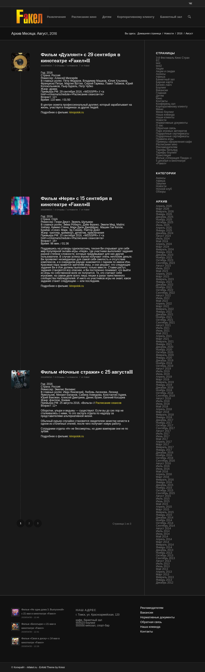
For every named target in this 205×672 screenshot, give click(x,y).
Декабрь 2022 (164, 284)
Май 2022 (162, 300)
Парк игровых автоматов (171, 131)
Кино (159, 98)
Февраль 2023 (165, 279)
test (158, 63)
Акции (160, 68)
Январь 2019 (164, 384)
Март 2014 (162, 542)
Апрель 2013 (164, 571)
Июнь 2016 (163, 468)
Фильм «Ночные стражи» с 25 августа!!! (87, 372)
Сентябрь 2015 (165, 493)
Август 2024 (163, 235)
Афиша (160, 76)
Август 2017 (163, 430)
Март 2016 (162, 477)
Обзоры (161, 191)
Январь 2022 (164, 311)
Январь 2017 (164, 449)
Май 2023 (162, 271)
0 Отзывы (60, 65)
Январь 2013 (164, 579)
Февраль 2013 (165, 577)
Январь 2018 (164, 417)
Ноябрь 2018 (164, 390)
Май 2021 (162, 333)
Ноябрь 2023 (164, 257)
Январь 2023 (164, 282)
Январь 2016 (164, 482)
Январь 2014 (164, 547)
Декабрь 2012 (164, 582)
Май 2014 (162, 536)
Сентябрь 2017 (165, 428)
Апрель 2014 (164, 539)
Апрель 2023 (164, 273)
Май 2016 (162, 471)
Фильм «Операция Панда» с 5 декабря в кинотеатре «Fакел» (173, 160)
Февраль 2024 (165, 249)
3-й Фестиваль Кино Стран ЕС (172, 59)
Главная (161, 93)
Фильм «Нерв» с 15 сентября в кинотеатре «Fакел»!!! (76, 201)
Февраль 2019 (165, 382)
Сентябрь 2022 (165, 292)
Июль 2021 (163, 328)
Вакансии (162, 90)
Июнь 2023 (163, 268)
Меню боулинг (165, 112)
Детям (160, 95)
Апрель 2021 (164, 336)
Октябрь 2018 (164, 393)
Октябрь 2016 (164, 458)
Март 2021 (162, 338)
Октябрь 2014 (164, 523)
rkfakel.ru (32, 667)
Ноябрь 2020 (164, 349)
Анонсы (161, 74)
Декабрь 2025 (164, 217)
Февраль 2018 (165, 414)
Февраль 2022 (165, 309)
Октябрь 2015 (164, 490)
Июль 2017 (163, 433)
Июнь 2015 (163, 501)
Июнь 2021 (163, 330)
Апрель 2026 (164, 206)
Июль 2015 (163, 498)
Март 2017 (162, 444)
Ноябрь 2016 (164, 455)
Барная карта (164, 82)
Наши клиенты (165, 117)
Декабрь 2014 (164, 517)
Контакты (162, 101)
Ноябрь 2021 (164, 317)
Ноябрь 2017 (164, 422)
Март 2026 (162, 208)
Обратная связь (166, 128)
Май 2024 (162, 241)
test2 (159, 65)
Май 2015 (162, 504)
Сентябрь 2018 (165, 395)
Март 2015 (162, 509)
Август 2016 (163, 463)
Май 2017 (162, 439)
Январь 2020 (164, 357)
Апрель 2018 (164, 409)
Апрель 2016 (164, 474)
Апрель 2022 (164, 303)
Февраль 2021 (165, 341)
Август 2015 (163, 496)
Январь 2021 (164, 344)
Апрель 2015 (164, 506)
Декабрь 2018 (164, 387)
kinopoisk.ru (76, 112)
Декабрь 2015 (164, 485)
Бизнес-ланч (164, 84)
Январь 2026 (164, 214)
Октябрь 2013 (164, 555)
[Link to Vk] (190, 3)
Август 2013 (163, 561)
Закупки (161, 183)
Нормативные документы (172, 122)
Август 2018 (163, 398)
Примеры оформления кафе (174, 141)
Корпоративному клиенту (171, 106)
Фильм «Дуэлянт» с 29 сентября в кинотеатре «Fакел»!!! (80, 57)
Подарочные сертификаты (172, 133)
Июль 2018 (163, 401)
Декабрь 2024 (164, 233)
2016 (179, 33)
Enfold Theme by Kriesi (52, 667)
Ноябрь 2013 (164, 552)
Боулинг (161, 87)
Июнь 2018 (163, 403)
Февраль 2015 (165, 512)
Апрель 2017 (164, 441)
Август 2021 (163, 325)
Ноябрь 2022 (164, 287)
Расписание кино (166, 144)
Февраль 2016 (165, 479)
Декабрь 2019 (164, 360)
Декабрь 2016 (164, 452)
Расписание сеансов (108, 403)
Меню (159, 109)
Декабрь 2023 (164, 254)
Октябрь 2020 (164, 352)
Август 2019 (163, 368)
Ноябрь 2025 (164, 219)
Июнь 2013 (163, 566)
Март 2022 (162, 306)
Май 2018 (162, 406)
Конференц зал (165, 103)
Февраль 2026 (165, 211)
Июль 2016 (163, 466)
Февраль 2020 (165, 355)
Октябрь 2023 (164, 260)
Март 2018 (162, 412)
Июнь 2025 (163, 225)
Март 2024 (162, 246)
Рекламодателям (166, 147)
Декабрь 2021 (164, 314)
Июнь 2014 (163, 533)
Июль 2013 (163, 563)
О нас (159, 125)
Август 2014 (163, 528)
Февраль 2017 (165, 447)
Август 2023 (163, 265)
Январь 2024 (164, 252)
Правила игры (164, 139)
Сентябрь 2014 (165, 525)
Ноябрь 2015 (164, 487)
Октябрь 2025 (164, 222)
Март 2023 (162, 276)
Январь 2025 (164, 230)
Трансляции (163, 155)
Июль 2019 (163, 371)
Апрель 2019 (164, 376)
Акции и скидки (165, 71)
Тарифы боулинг (166, 152)
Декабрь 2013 (164, 550)
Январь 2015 (164, 514)
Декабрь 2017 (164, 420)
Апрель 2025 (164, 227)
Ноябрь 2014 (164, 520)
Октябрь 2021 (164, 319)
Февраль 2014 (165, 544)
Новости (169, 33)
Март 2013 (162, 574)
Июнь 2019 (163, 374)
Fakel (86, 65)
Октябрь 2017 (164, 425)
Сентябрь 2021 (165, 322)
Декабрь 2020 (164, 347)
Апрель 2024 (164, 244)
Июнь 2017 (163, 436)
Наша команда (165, 114)
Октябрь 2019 (164, 365)
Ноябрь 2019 (164, 363)
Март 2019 (162, 379)
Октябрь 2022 (164, 290)
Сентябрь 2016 (165, 460)
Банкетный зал (165, 79)
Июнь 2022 (163, 298)
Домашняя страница (149, 33)
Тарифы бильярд (166, 149)
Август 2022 (163, 295)
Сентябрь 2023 (165, 263)
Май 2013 (162, 569)
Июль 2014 (163, 531)
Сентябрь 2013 (165, 558)
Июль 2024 (163, 238)
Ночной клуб (164, 189)
